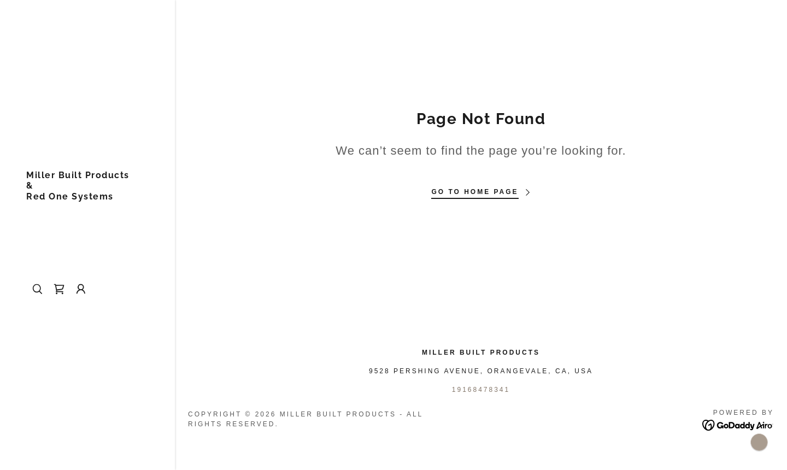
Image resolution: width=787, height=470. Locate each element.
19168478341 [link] (481, 389)
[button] (81, 289)
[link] (78, 196)
